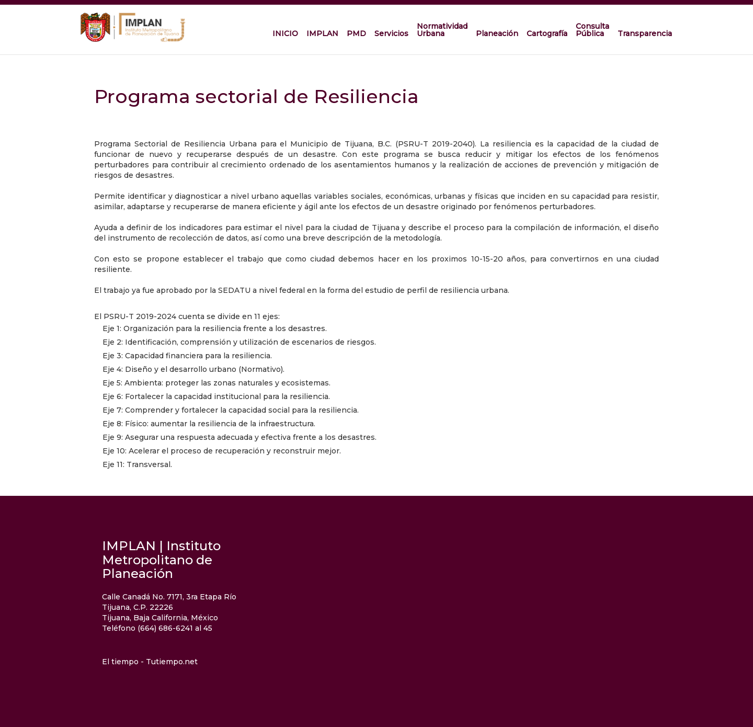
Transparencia (645, 33)
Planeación (497, 33)
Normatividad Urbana (442, 29)
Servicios (391, 33)
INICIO (285, 33)
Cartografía (547, 33)
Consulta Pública (592, 29)
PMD (356, 33)
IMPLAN (322, 33)
